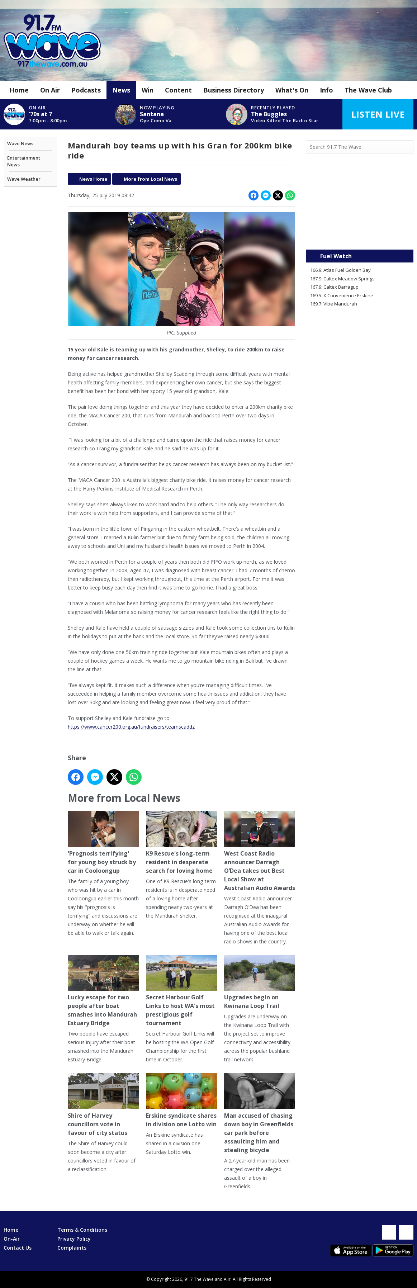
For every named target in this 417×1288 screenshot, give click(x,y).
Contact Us (18, 1247)
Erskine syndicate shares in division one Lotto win (181, 1100)
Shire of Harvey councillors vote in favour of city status (103, 1104)
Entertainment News (23, 161)
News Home (93, 179)
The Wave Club (368, 90)
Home (19, 90)
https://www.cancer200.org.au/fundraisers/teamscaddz (131, 726)
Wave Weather (24, 179)
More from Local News (150, 179)
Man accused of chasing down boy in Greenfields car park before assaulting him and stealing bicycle (259, 1113)
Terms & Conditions (82, 1229)
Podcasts (86, 90)
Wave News (20, 143)
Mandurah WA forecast (359, 235)
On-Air (12, 1238)
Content (178, 90)
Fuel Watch (336, 256)
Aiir (227, 1279)
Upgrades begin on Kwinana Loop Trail (259, 982)
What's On (291, 90)
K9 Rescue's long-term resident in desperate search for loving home (181, 843)
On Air (50, 90)
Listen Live (378, 114)
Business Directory (233, 90)
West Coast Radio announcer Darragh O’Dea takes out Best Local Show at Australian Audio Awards (259, 851)
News (121, 90)
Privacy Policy (74, 1238)
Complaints (71, 1247)
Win (147, 90)
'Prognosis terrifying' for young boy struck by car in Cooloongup (103, 843)
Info (326, 90)
